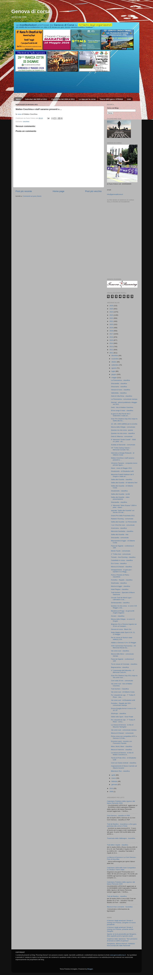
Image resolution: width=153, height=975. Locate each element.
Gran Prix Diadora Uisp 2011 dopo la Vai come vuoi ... (124, 676)
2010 (111, 788)
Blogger (90, 969)
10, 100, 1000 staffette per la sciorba (124, 424)
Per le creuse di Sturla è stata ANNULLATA (121, 638)
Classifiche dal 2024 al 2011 (63, 99)
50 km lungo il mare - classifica (122, 410)
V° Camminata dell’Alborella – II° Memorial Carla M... (122, 671)
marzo (113, 778)
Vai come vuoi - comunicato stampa (124, 730)
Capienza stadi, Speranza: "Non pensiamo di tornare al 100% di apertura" (122, 940)
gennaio (114, 784)
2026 (111, 306)
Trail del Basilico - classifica (117, 896)
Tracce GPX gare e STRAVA (111, 99)
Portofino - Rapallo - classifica (121, 580)
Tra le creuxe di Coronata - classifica (124, 664)
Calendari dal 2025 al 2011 (36, 99)
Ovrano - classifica (117, 616)
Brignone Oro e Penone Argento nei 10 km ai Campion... (124, 625)
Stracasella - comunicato (120, 537)
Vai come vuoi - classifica (120, 651)
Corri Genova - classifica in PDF (118, 815)
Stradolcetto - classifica (119, 491)
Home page (58, 191)
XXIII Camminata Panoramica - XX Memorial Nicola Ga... (123, 647)
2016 (111, 337)
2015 (111, 340)
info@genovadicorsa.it (115, 194)
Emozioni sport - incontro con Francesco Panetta (121, 742)
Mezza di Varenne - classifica (121, 749)
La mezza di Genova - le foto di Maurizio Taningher (122, 726)
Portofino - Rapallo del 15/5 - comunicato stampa (121, 704)
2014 (111, 343)
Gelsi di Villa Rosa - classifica (121, 396)
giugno (114, 374)
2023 (111, 315)
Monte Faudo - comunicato (120, 551)
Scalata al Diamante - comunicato (123, 445)
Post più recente (24, 191)
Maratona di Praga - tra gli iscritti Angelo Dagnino (122, 612)
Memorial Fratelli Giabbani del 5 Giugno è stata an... (122, 475)
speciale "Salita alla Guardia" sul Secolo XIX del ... (122, 511)
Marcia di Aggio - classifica (120, 586)
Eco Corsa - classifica (119, 563)
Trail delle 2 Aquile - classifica (117, 845)
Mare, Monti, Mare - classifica (121, 746)
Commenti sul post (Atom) (32, 196)
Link (129, 99)
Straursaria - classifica (119, 386)
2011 (111, 353)
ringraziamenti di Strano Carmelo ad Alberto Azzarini (124, 767)
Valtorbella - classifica (119, 393)
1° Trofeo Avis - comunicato (121, 554)
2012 (111, 350)
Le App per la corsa (87, 99)
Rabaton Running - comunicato (122, 519)
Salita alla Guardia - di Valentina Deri (124, 482)
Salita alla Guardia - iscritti (120, 494)
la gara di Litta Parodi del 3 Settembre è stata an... (120, 415)
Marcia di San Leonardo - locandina (119, 907)
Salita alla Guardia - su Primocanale (124, 522)
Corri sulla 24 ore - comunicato (122, 680)
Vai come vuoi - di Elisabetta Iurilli (123, 700)
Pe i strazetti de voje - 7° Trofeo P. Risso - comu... (123, 721)
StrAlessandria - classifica (120, 603)
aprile (113, 775)
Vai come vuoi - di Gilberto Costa (122, 692)
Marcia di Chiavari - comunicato (122, 733)
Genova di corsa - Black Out (121, 629)
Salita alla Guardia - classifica (121, 479)
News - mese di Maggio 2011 (121, 468)
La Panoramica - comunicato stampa (124, 399)
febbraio (114, 781)
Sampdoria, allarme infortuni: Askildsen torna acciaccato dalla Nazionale (121, 944)
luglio (113, 371)
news (20, 114)
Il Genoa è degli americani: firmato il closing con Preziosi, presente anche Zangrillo (120, 929)
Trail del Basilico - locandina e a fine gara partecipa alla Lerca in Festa (121, 825)
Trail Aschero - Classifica (120, 689)
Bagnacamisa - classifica (120, 667)
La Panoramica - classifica (120, 380)
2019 (111, 328)
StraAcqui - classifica (118, 713)
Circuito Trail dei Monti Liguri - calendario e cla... (121, 598)
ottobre (114, 362)
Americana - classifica (119, 528)
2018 (111, 331)
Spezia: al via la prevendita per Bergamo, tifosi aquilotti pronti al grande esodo (122, 935)
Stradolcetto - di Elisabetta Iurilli (122, 471)
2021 (111, 321)
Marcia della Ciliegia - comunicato (123, 427)
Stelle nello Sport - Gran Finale (122, 717)
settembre (115, 365)
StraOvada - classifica (119, 583)
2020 (111, 324)
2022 (111, 318)
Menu (18, 99)
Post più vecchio (93, 191)
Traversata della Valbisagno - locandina (121, 838)
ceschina (26, 121)
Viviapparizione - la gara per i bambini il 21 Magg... (121, 571)
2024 (111, 312)
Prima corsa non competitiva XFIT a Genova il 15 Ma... (124, 737)
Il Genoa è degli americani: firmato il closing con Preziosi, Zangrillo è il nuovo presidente (121, 922)
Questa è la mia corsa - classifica (123, 433)
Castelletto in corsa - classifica (122, 560)
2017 (111, 334)
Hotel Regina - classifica (119, 589)
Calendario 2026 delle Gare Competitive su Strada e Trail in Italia (121, 869)
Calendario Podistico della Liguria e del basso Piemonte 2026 (121, 802)
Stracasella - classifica (119, 383)
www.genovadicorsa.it (118, 955)
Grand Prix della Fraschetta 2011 (123, 515)
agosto (114, 368)
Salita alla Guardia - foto (119, 534)
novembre (115, 359)
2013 (111, 346)
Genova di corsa (30, 11)
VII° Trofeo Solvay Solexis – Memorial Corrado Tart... (121, 449)
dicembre (114, 355)
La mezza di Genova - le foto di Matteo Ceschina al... (122, 753)
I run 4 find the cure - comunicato (123, 525)
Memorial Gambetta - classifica (122, 531)
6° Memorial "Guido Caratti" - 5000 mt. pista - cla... (123, 440)
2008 (111, 791)
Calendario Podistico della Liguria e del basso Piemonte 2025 (121, 883)
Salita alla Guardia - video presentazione (120, 498)
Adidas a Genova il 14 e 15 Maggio (123, 642)
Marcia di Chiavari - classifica (121, 567)
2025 (111, 309)
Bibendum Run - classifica (120, 771)
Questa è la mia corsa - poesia (122, 430)
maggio (114, 377)
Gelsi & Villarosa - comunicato (122, 436)
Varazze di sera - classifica (120, 390)
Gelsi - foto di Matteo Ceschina (122, 407)
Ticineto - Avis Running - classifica (123, 557)
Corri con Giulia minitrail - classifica (123, 763)
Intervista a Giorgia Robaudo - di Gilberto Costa (122, 454)
